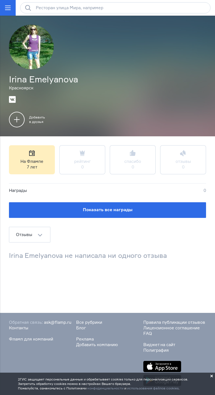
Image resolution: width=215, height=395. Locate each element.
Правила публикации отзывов (174, 322)
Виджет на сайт (159, 344)
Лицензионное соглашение (171, 327)
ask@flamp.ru (57, 322)
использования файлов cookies (153, 388)
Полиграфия (156, 350)
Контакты (18, 327)
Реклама (85, 339)
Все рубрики (89, 322)
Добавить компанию (97, 344)
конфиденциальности (105, 388)
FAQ (147, 333)
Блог (81, 327)
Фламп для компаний (31, 339)
